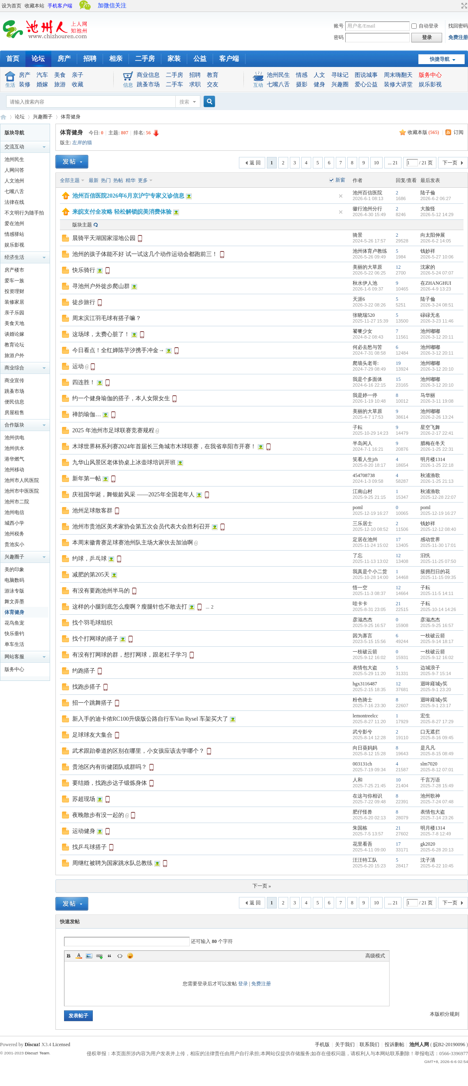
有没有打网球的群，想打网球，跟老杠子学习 (129, 655)
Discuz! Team (37, 1053)
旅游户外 (14, 355)
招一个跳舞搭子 (92, 703)
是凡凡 (427, 748)
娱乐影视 (430, 84)
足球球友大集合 (92, 735)
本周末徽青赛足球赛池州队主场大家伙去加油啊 (132, 543)
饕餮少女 (362, 331)
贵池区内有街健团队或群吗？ (109, 767)
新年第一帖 (86, 478)
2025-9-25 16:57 (437, 625)
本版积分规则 (444, 1014)
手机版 (322, 1044)
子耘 (357, 427)
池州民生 (278, 75)
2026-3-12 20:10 (437, 369)
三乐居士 (362, 523)
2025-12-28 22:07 (438, 497)
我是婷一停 (365, 395)
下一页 (450, 163)
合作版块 (14, 425)
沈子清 (427, 860)
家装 (174, 58)
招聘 (89, 58)
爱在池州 (14, 223)
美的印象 (14, 569)
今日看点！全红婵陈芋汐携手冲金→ (118, 350)
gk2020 (427, 844)
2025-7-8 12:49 (435, 833)
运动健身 (83, 831)
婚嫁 (42, 84)
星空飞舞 (430, 427)
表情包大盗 (365, 668)
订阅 (458, 132)
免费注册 (458, 37)
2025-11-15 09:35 (438, 577)
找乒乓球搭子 (89, 847)
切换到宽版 (463, 5)
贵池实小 (14, 544)
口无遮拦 (430, 732)
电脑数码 (14, 580)
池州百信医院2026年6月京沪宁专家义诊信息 (128, 196)
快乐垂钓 (14, 633)
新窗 (340, 180)
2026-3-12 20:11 (437, 336)
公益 (199, 58)
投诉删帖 (394, 1044)
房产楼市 (14, 270)
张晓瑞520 (364, 315)
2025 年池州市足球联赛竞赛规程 (113, 430)
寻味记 (340, 75)
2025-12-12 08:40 (438, 529)
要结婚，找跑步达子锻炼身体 (109, 783)
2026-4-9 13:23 (435, 288)
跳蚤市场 (148, 84)
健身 (319, 84)
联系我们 (369, 1044)
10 (376, 163)
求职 (195, 84)
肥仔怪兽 (362, 812)
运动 (78, 366)
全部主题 (70, 180)
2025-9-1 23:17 (435, 705)
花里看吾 (362, 844)
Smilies (130, 956)
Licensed (61, 1044)
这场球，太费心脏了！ (101, 334)
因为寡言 (362, 636)
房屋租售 (14, 412)
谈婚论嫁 (14, 334)
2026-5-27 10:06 (437, 256)
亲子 (77, 75)
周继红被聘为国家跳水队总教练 (112, 863)
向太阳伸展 (432, 235)
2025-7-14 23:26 (437, 817)
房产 (64, 58)
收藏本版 (423, 132)
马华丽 (427, 395)
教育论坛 (14, 345)
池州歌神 (430, 796)
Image (89, 956)
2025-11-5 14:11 (437, 593)
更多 (143, 180)
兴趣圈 (340, 84)
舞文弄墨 (14, 601)
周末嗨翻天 (398, 75)
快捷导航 (440, 59)
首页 (12, 58)
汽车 (42, 75)
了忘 (357, 555)
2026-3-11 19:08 (437, 401)
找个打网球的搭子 (95, 639)
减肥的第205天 (91, 575)
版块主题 (82, 225)
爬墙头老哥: (366, 363)
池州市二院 (17, 502)
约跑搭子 (83, 671)
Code (120, 956)
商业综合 (14, 368)
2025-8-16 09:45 (437, 737)
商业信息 (148, 75)
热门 (106, 180)
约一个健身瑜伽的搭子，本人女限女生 (121, 398)
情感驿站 (14, 234)
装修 (24, 84)
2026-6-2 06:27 (435, 198)
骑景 (357, 235)
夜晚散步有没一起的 (98, 815)
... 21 (393, 163)
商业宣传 (14, 380)
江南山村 (362, 491)
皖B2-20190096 (449, 1044)
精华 (130, 180)
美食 (60, 75)
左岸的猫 (82, 142)
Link (99, 956)
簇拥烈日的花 (435, 571)
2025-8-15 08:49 (437, 753)
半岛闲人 (362, 443)
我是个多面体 (367, 379)
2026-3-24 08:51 (437, 304)
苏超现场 (83, 799)
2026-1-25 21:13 (437, 481)
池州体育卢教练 (370, 251)
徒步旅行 (83, 302)
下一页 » (261, 886)
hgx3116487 (365, 684)
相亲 (115, 58)
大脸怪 (427, 209)
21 (398, 603)
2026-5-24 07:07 (437, 272)
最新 (94, 180)
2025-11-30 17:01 (438, 545)
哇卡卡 (360, 603)
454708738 (364, 475)
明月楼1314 (432, 459)
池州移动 (14, 470)
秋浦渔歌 (430, 475)
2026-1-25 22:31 (437, 449)
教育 (212, 75)
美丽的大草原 (367, 267)
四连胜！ (83, 382)
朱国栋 (360, 828)
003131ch (362, 764)
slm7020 (428, 764)
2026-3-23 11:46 (437, 320)
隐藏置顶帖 (340, 196)
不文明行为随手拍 (24, 213)
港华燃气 (14, 459)
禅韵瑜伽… (86, 414)
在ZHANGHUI (435, 283)
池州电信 (14, 512)
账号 (339, 26)
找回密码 (458, 26)
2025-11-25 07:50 (438, 561)
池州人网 (419, 1044)
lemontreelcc (365, 716)
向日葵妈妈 (365, 748)
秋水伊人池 (365, 283)
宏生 (425, 716)
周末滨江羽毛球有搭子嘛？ (106, 318)
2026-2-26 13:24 (437, 417)
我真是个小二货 (370, 571)
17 (398, 539)
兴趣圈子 (43, 117)
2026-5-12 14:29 (437, 214)
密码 (339, 37)
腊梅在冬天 (432, 443)
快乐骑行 (83, 270)
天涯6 (359, 299)
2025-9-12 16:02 (437, 657)
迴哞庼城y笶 (433, 684)
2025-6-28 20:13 (437, 849)
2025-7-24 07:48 (437, 801)
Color (79, 956)
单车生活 (14, 644)
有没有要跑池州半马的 (101, 591)
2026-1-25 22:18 (437, 465)
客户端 (229, 58)
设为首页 (11, 6)
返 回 (255, 163)
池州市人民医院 (22, 480)
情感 (301, 75)
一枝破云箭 (432, 636)
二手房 (145, 58)
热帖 (118, 180)
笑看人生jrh (365, 459)
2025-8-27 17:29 (437, 721)
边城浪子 (430, 668)
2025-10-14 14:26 (438, 609)
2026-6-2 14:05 (435, 240)
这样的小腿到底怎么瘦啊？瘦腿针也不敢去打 (129, 607)
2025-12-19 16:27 (438, 513)
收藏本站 (34, 6)
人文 (319, 75)
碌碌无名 (430, 315)
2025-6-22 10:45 (437, 865)
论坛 (38, 58)
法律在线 (14, 202)
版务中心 (430, 75)
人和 (357, 780)
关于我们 (345, 1044)
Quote (110, 956)
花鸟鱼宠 (14, 623)
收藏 (77, 84)
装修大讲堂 (398, 84)
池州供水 (14, 448)
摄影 (301, 84)
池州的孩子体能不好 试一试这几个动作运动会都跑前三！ (145, 254)
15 (398, 379)
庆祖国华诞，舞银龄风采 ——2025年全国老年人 (133, 494)
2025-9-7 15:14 (435, 673)
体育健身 (70, 117)
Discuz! (32, 1044)
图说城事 (366, 75)
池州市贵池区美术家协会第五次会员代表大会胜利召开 (141, 526)
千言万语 (430, 780)
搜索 (184, 102)
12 (398, 267)
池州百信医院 (367, 193)
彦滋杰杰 (362, 620)
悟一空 (360, 587)
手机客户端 (60, 6)
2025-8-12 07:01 (437, 769)
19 (398, 363)
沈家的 (427, 267)
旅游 (60, 84)
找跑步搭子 (86, 687)
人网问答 (14, 170)
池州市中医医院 (22, 491)
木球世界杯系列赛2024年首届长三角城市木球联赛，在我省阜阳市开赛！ (164, 446)
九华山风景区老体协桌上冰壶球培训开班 (124, 462)
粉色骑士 (362, 700)
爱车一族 (14, 281)
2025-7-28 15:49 (437, 785)
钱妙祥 (427, 251)
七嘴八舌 (278, 84)
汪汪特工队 (365, 860)
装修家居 (14, 302)
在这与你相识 (367, 796)
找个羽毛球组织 (92, 623)
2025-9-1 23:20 (435, 689)
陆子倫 (427, 193)
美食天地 (14, 323)
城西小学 (14, 523)
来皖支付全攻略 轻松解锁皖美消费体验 (122, 212)
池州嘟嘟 (430, 331)
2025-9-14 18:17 (437, 641)
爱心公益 (366, 84)
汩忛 (425, 555)
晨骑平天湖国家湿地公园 (103, 238)
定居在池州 (365, 539)
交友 (212, 84)
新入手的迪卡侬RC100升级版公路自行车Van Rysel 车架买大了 (150, 719)
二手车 (174, 84)
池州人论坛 (3, 117)
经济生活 (14, 257)
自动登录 (424, 26)
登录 (243, 984)
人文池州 (14, 181)
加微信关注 (112, 5)
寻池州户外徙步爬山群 (101, 286)
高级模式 (375, 956)
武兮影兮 (362, 732)
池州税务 (14, 534)
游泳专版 (14, 591)
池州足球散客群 (92, 510)
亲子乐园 (14, 313)
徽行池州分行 (367, 209)
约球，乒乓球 (89, 559)
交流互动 (14, 147)
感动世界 (430, 539)
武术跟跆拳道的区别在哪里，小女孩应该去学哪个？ (138, 751)
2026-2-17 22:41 (437, 433)
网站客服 (14, 656)
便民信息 (14, 402)
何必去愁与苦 (367, 347)
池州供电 (14, 437)
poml (358, 507)
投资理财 (14, 291)
